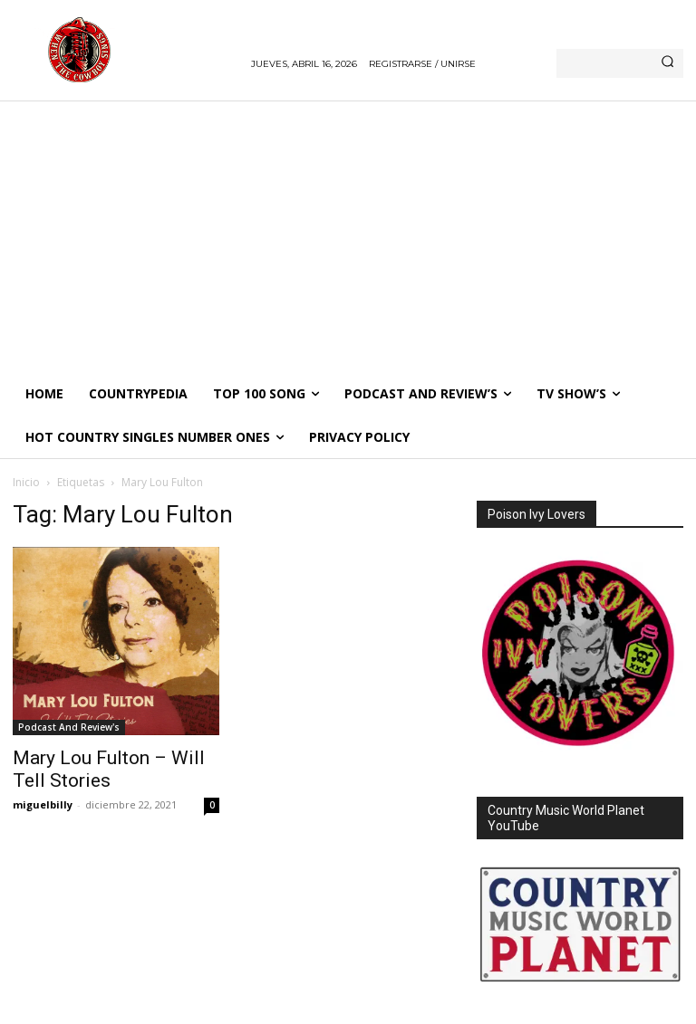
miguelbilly (42, 804)
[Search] (667, 63)
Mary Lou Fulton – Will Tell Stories (109, 769)
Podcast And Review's (69, 727)
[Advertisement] (348, 236)
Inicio (26, 482)
